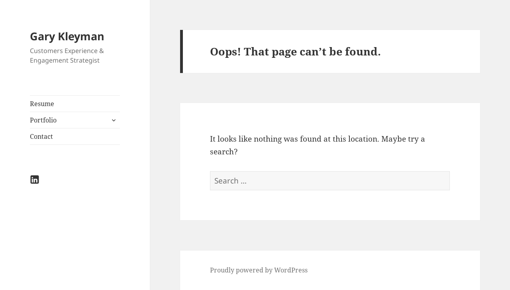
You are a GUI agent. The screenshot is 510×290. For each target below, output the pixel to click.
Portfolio (43, 120)
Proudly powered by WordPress (259, 270)
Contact (41, 136)
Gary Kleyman (67, 36)
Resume (42, 103)
